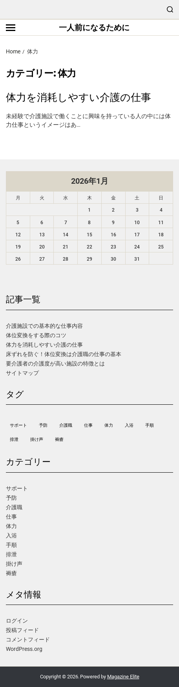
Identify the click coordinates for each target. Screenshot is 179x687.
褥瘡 (11, 573)
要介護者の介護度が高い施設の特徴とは (55, 363)
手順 (11, 545)
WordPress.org (24, 649)
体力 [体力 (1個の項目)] (108, 425)
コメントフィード (28, 639)
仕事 (11, 516)
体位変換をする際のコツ (36, 335)
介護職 (14, 507)
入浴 (11, 535)
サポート (17, 488)
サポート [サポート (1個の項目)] (18, 425)
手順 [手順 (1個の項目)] (149, 425)
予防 (11, 498)
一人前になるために (94, 27)
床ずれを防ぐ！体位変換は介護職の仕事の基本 (63, 354)
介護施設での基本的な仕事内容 (44, 326)
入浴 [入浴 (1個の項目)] (129, 425)
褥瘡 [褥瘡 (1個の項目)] (59, 439)
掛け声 (14, 564)
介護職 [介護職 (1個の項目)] (65, 425)
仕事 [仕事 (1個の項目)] (88, 425)
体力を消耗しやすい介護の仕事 (78, 97)
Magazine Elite (123, 677)
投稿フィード (22, 630)
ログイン (17, 621)
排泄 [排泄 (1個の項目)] (14, 439)
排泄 (11, 554)
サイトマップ (22, 373)
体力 (11, 526)
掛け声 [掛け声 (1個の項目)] (36, 439)
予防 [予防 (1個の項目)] (43, 425)
